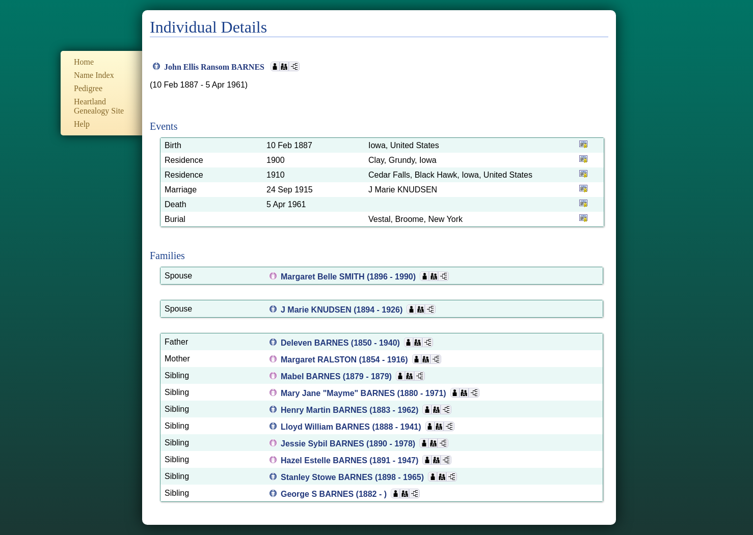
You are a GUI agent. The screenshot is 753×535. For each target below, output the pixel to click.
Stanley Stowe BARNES (328, 477)
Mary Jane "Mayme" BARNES (339, 393)
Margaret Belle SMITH (324, 276)
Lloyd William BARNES (326, 427)
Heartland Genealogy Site (99, 106)
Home (84, 62)
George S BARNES (318, 494)
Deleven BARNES (316, 343)
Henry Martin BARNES (325, 410)
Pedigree (88, 88)
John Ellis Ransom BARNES (215, 67)
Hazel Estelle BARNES (325, 460)
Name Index (94, 75)
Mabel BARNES (312, 376)
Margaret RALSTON (320, 359)
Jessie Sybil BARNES (323, 443)
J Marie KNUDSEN (317, 309)
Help (82, 124)
